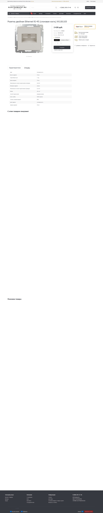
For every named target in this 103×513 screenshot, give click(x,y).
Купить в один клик (58, 49)
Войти (88, 1)
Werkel (62, 30)
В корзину (62, 47)
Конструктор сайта (11, 508)
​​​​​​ (85, 28)
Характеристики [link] (15, 68)
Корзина (79, 511)
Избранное (25, 511)
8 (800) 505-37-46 (77, 494)
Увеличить (30, 56)
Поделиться (92, 45)
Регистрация (92, 1)
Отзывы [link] (27, 68)
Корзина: (90, 7)
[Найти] (56, 7)
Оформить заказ (88, 511)
